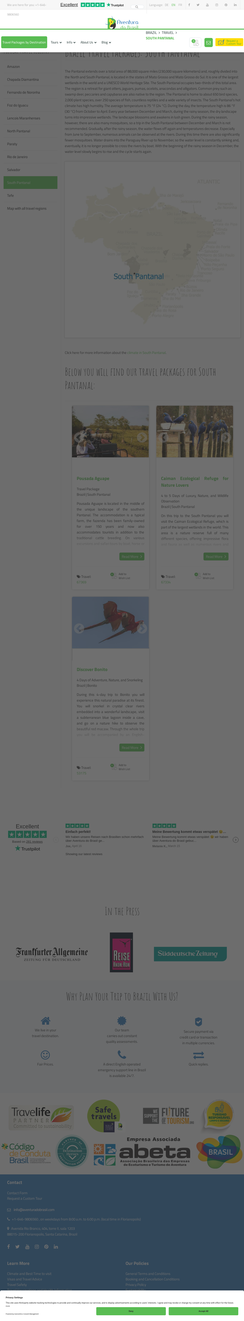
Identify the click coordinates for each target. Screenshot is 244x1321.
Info (69, 42)
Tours (54, 42)
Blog (105, 42)
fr (180, 4)
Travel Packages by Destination (24, 42)
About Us (87, 42)
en (173, 4)
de (166, 4)
